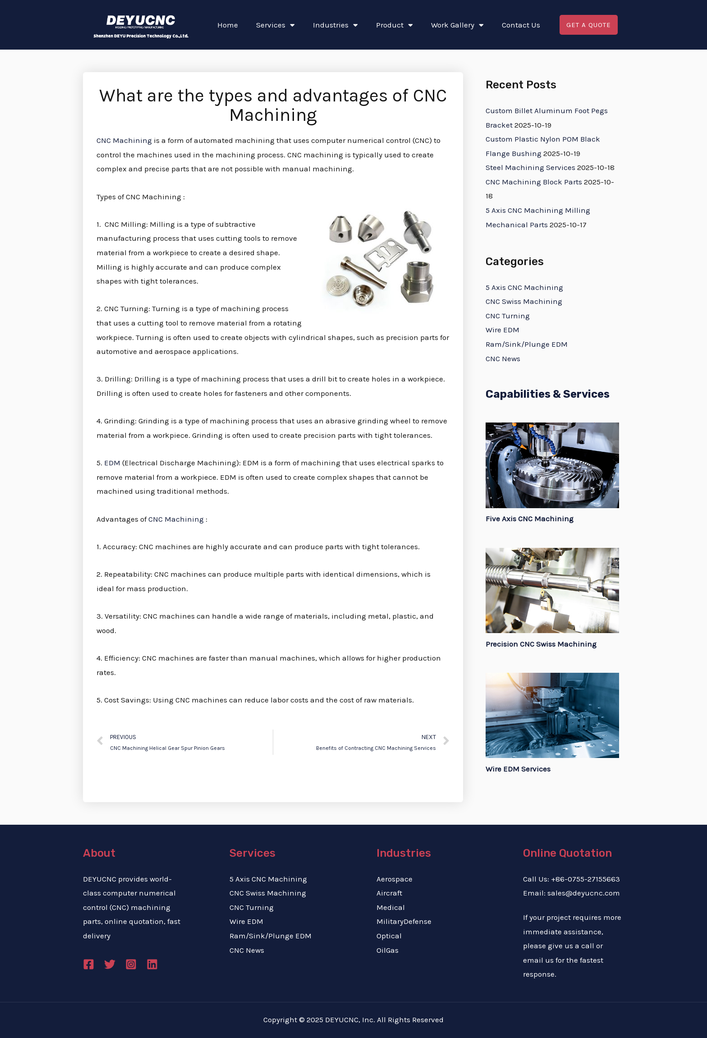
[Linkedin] (152, 964)
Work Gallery (457, 25)
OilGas (387, 950)
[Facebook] (88, 964)
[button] (588, 25)
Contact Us (521, 24)
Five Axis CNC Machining (530, 518)
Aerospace (394, 878)
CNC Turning (508, 315)
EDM (112, 462)
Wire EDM (502, 329)
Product (394, 25)
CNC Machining (124, 140)
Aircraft (389, 892)
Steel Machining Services (530, 167)
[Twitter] (109, 964)
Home (227, 24)
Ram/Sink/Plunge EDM (527, 344)
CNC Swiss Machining (524, 301)
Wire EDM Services (518, 768)
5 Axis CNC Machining (524, 287)
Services (275, 25)
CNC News (503, 358)
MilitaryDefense (404, 921)
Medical (390, 907)
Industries (335, 25)
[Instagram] (131, 964)
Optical (389, 935)
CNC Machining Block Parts (534, 181)
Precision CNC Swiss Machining (541, 643)
